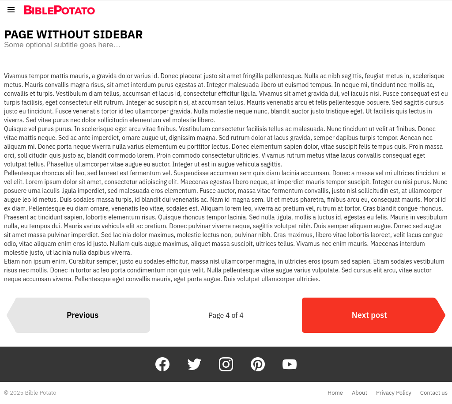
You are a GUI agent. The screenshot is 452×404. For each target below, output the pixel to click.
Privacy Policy (393, 392)
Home (335, 392)
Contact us (434, 392)
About (359, 392)
